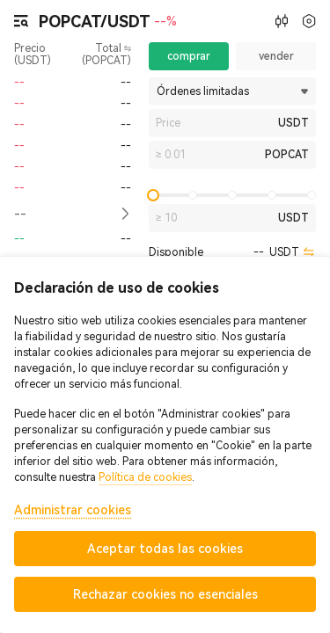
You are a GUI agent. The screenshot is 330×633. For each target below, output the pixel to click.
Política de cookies (145, 477)
